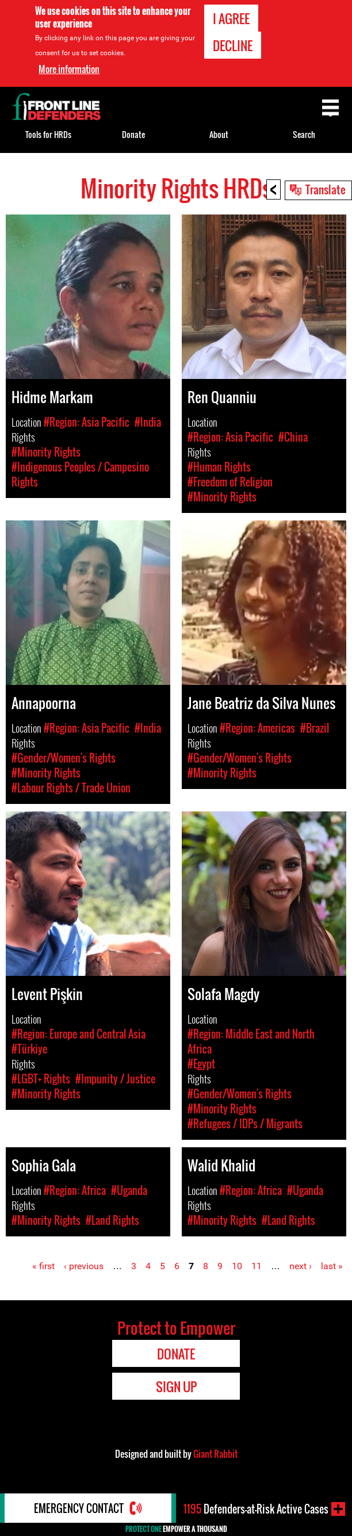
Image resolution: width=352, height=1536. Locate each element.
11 (256, 1266)
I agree (231, 18)
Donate (133, 134)
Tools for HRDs (48, 134)
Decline (232, 45)
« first (43, 1266)
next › (300, 1266)
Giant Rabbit (215, 1454)
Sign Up (176, 1386)
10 (237, 1266)
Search (304, 134)
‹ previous (84, 1266)
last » (332, 1266)
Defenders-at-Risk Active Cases (255, 1508)
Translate (325, 189)
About (218, 134)
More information (69, 69)
